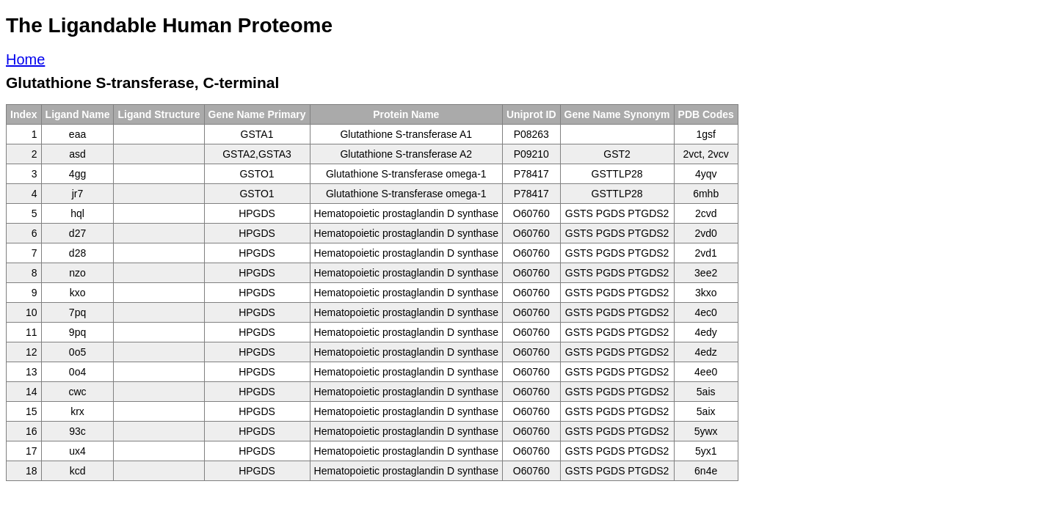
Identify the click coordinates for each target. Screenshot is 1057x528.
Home (25, 59)
